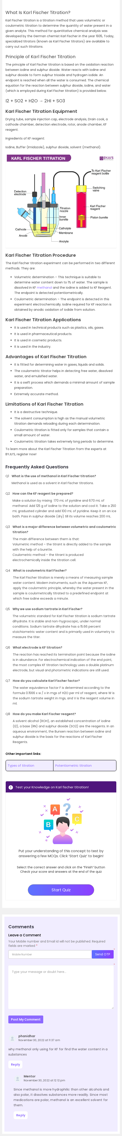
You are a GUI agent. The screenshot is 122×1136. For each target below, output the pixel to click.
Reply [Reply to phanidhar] (15, 1064)
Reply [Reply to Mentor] (20, 1115)
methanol (45, 287)
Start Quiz (61, 890)
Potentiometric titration (73, 765)
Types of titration (21, 765)
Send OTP (102, 954)
